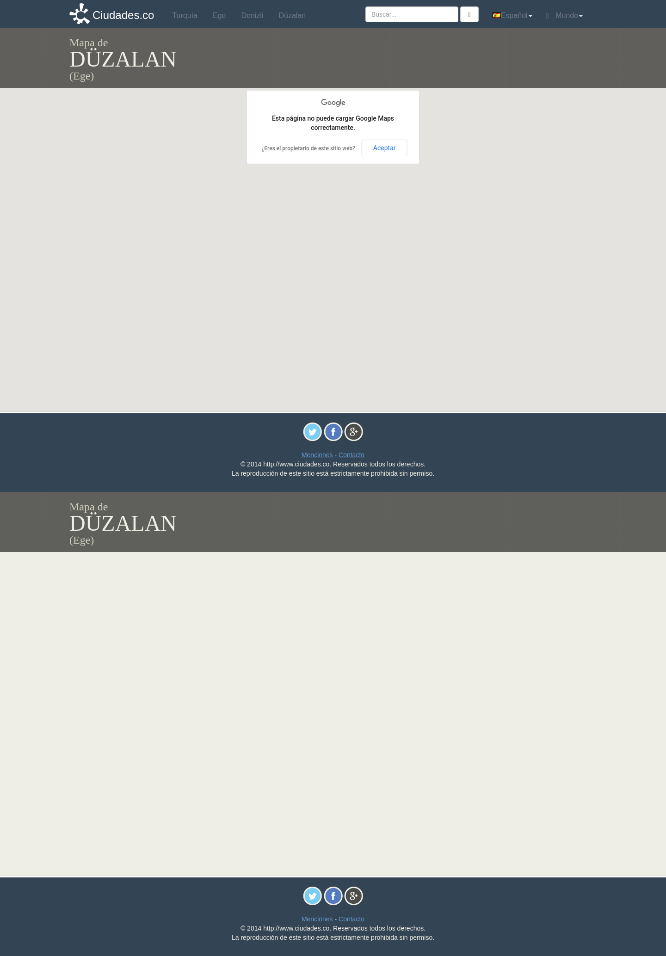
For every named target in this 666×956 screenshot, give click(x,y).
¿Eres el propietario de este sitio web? (308, 148)
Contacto (351, 455)
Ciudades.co (123, 15)
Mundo (564, 16)
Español (512, 15)
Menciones (317, 455)
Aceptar (384, 148)
